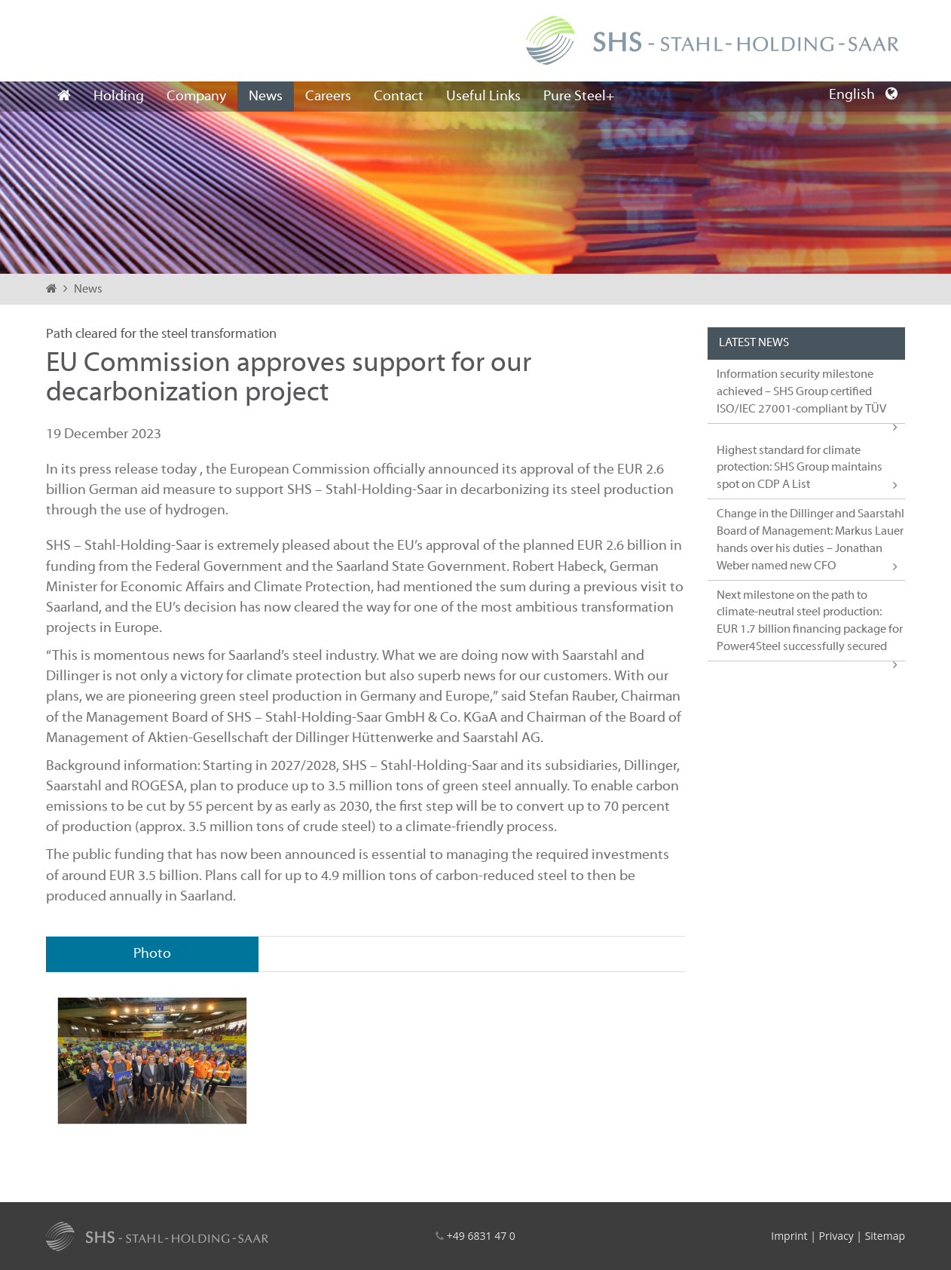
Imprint (789, 1236)
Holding (118, 96)
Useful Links (483, 96)
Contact (399, 96)
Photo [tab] (152, 954)
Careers (328, 96)
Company (196, 96)
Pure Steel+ (578, 96)
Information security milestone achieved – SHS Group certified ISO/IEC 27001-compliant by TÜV (801, 392)
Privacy (835, 1236)
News (266, 96)
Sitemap (885, 1236)
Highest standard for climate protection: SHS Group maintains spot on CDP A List (799, 468)
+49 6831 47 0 (481, 1236)
